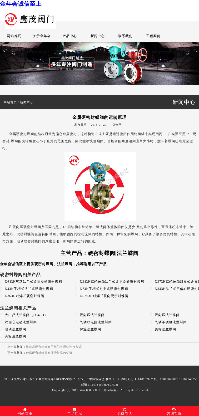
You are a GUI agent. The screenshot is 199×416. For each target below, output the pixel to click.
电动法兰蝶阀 (15, 329)
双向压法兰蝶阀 (92, 315)
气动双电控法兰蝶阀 (96, 322)
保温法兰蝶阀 (90, 329)
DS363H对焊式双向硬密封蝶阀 (104, 296)
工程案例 (153, 36)
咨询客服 (174, 411)
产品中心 (70, 36)
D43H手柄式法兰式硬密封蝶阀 (29, 289)
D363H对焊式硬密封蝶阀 (24, 296)
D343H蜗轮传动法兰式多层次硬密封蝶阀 (112, 282)
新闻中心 (97, 36)
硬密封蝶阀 (43, 264)
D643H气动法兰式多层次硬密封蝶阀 (33, 282)
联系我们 (125, 36)
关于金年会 (42, 36)
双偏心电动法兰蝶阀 (21, 322)
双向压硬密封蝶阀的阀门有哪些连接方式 (54, 346)
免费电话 (124, 411)
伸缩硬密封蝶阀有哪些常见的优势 (49, 352)
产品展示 (75, 411)
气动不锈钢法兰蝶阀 (171, 322)
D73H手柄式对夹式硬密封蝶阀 (104, 289)
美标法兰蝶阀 (165, 329)
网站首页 (14, 36)
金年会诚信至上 (21, 4)
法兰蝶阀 (64, 264)
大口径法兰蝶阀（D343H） (26, 315)
